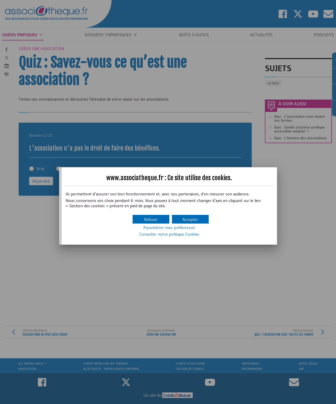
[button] (190, 219)
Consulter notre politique (169, 234)
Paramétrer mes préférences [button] (169, 227)
